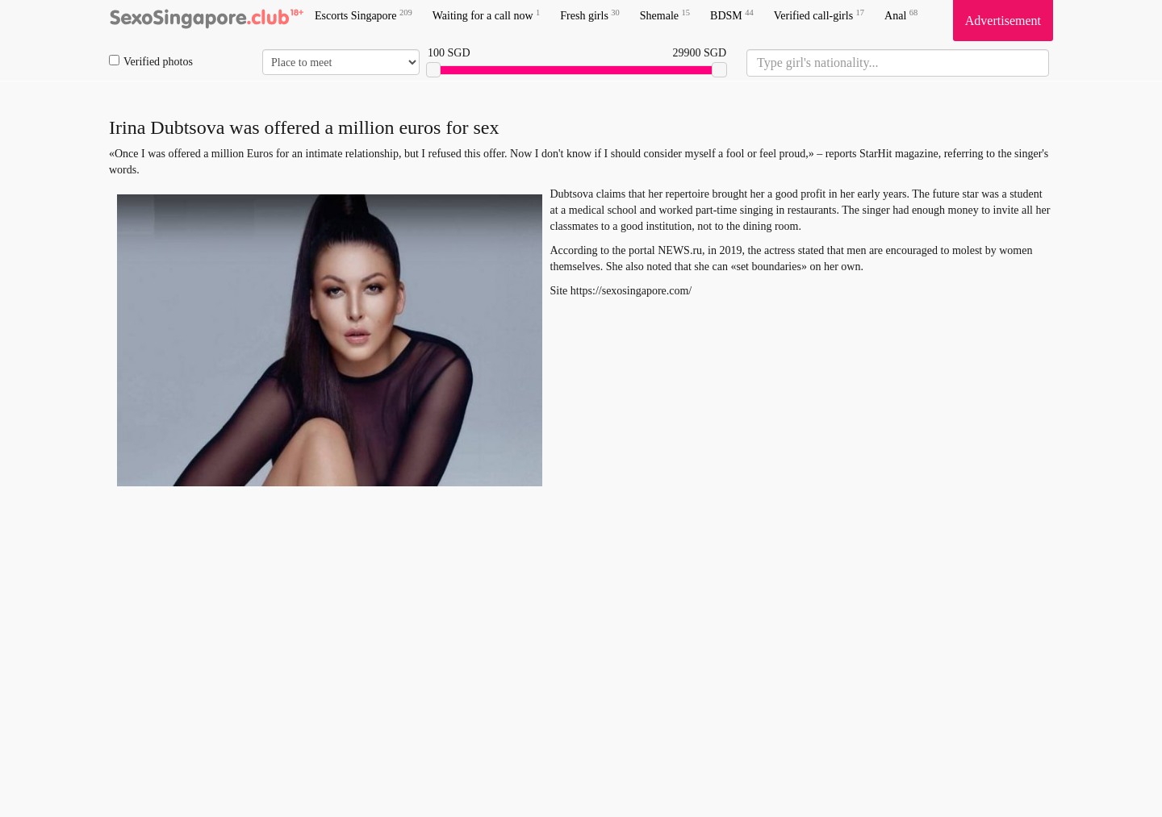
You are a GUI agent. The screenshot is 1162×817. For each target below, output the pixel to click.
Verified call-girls (819, 15)
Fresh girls (590, 15)
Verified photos (151, 61)
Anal (900, 15)
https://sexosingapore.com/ (631, 291)
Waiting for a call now (487, 15)
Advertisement (1003, 20)
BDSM (732, 15)
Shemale (665, 15)
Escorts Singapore (363, 15)
